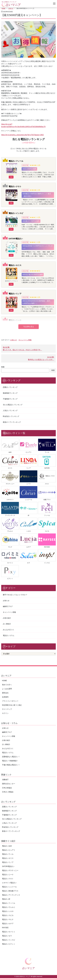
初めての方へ (7, 685)
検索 (2, 367)
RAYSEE (5, 927)
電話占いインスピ (16, 213)
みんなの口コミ (8, 630)
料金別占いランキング (11, 416)
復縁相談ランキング (10, 393)
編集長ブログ (8, 606)
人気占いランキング (10, 410)
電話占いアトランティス (11, 895)
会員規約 (5, 697)
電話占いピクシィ (8, 944)
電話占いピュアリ (8, 850)
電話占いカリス (15, 265)
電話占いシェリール (9, 887)
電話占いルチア (7, 923)
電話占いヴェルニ (8, 907)
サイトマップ (7, 709)
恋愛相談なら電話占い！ (11, 757)
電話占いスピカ (7, 915)
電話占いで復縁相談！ (10, 761)
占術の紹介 (7, 618)
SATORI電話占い (16, 239)
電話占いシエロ (7, 911)
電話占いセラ (7, 936)
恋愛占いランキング (10, 387)
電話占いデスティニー (10, 870)
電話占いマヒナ (7, 919)
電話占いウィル (7, 854)
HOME (3, 8)
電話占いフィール (16, 161)
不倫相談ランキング (10, 399)
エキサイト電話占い (9, 883)
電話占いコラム (8, 635)
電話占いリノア (15, 294)
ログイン (5, 713)
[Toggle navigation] (54, 4)
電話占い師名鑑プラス (10, 891)
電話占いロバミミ (8, 932)
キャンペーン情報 (25, 340)
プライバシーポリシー (10, 701)
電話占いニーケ (15, 320)
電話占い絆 (6, 899)
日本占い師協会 (7, 792)
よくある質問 (7, 689)
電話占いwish (7, 846)
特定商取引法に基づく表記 (12, 705)
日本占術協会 (7, 788)
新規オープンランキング (12, 422)
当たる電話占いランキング (12, 405)
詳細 (11, 177)
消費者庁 (5, 779)
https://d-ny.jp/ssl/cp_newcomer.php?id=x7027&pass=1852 (22, 135)
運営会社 (5, 693)
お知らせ (10, 8)
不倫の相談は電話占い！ (11, 765)
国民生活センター (8, 784)
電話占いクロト (15, 186)
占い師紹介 (7, 624)
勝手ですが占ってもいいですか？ (15, 595)
